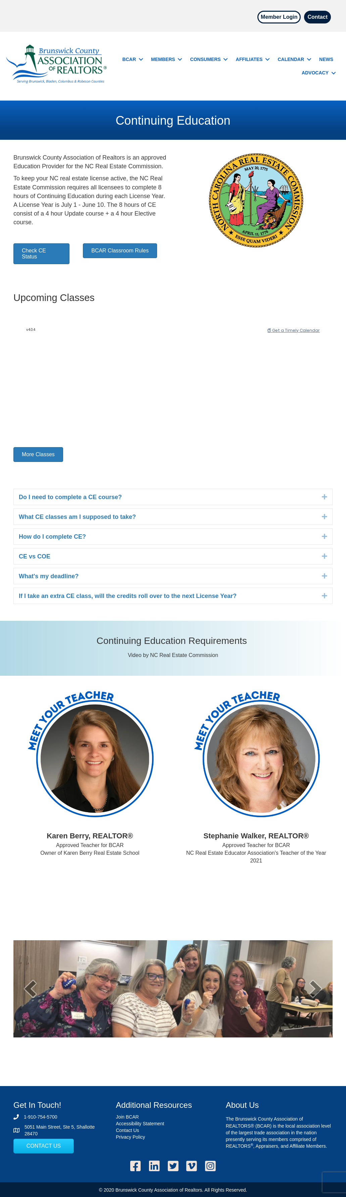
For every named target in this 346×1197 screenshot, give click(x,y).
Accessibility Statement (140, 1123)
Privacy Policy (130, 1137)
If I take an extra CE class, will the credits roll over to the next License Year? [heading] (128, 596)
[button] (141, 59)
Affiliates (249, 59)
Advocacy (315, 72)
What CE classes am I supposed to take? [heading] (77, 517)
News (326, 59)
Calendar (291, 59)
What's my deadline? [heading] (49, 576)
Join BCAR (127, 1117)
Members (163, 59)
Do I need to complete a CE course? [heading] (70, 497)
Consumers (205, 59)
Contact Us (127, 1130)
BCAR (129, 59)
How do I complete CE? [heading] (52, 536)
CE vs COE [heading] (34, 556)
